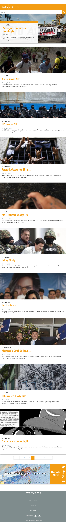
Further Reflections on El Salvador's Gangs (22, 169)
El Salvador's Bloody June (14, 396)
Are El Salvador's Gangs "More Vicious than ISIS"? (25, 215)
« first (16, 458)
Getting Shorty (8, 260)
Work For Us (33, 500)
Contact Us (33, 505)
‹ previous (24, 458)
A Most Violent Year (11, 79)
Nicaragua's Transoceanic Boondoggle (15, 30)
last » (49, 458)
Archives (33, 510)
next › (43, 458)
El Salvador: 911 (9, 124)
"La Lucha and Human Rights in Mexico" (20, 441)
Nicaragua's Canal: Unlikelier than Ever (20, 351)
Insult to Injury (9, 305)
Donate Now (56, 473)
